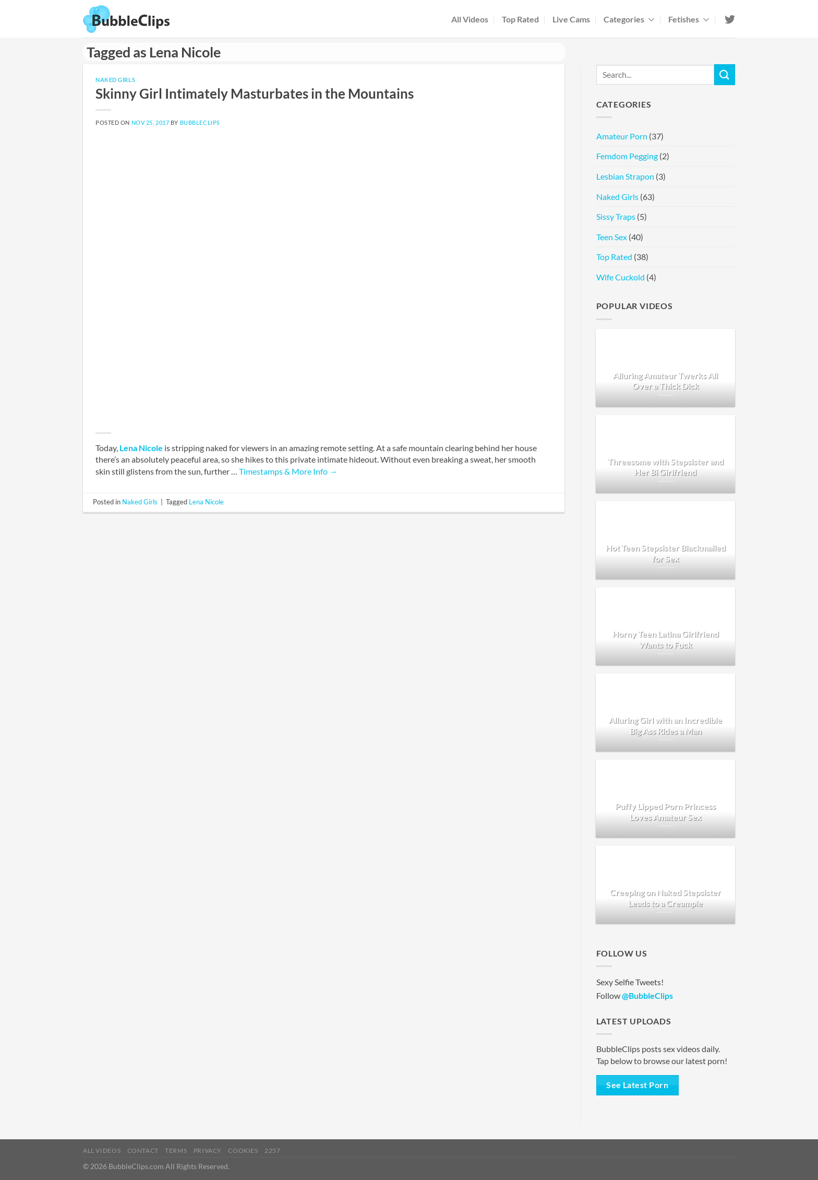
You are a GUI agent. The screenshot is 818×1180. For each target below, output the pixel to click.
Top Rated (520, 19)
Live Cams (571, 19)
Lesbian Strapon (625, 176)
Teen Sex (611, 237)
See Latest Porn (637, 1085)
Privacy (208, 1150)
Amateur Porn (621, 136)
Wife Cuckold (620, 277)
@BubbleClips (647, 995)
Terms (176, 1150)
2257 (272, 1150)
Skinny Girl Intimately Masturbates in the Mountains (254, 93)
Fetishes (688, 19)
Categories (629, 19)
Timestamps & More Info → (288, 471)
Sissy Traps (615, 216)
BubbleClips (200, 122)
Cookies (243, 1150)
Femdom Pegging (627, 156)
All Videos (469, 19)
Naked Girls (115, 79)
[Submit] (724, 74)
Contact (143, 1150)
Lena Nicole (141, 448)
